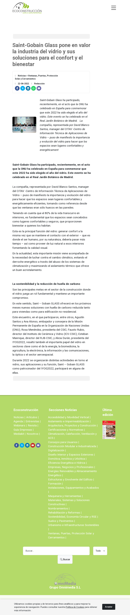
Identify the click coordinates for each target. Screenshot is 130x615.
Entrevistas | (33, 421)
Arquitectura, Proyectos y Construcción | (73, 425)
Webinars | (20, 425)
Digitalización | (57, 450)
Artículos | (32, 417)
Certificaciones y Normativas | (66, 429)
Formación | (55, 483)
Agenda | (19, 421)
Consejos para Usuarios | (63, 442)
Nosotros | (33, 433)
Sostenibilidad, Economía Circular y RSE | (73, 516)
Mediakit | (19, 433)
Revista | (33, 425)
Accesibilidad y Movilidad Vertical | (69, 417)
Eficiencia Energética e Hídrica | (67, 462)
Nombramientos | (58, 508)
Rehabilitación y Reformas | (64, 512)
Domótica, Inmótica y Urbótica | (67, 458)
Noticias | (19, 417)
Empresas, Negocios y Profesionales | (71, 467)
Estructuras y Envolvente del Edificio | (71, 479)
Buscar (65, 559)
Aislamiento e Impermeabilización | (69, 421)
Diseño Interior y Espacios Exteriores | (71, 454)
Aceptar (108, 607)
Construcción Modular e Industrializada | (73, 446)
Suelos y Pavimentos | (61, 521)
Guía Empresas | (23, 429)
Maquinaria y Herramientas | (65, 496)
